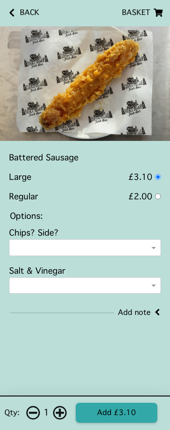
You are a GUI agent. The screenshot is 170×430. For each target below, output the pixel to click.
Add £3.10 (116, 412)
